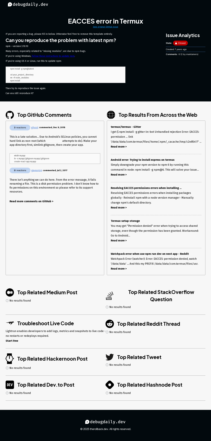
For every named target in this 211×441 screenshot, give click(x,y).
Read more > (119, 146)
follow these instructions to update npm (53, 56)
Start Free (12, 340)
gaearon (36, 170)
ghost (34, 127)
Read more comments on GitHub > (31, 201)
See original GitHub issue (105, 27)
